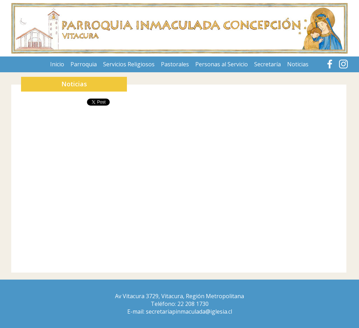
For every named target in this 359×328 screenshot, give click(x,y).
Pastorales (175, 64)
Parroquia (83, 64)
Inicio (57, 64)
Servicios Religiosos (129, 64)
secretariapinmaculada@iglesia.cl (189, 311)
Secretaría (267, 64)
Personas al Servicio (221, 64)
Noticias (298, 64)
